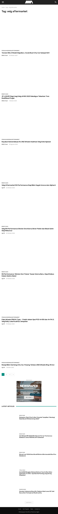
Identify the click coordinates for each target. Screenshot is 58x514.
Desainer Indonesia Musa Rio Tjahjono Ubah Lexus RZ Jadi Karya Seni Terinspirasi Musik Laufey (36, 492)
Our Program (26, 509)
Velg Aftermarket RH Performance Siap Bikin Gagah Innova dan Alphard (29, 185)
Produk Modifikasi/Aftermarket (11, 50)
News (31, 509)
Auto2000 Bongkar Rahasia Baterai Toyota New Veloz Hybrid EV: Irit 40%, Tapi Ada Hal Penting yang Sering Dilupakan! (35, 473)
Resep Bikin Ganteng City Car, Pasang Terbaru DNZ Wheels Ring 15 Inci (28, 365)
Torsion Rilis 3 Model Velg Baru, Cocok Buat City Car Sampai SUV (26, 53)
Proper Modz (22, 489)
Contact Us (37, 509)
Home (3, 7)
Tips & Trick (22, 470)
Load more (29, 502)
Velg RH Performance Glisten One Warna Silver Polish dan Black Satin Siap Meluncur (28, 230)
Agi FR (3, 187)
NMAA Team (5, 55)
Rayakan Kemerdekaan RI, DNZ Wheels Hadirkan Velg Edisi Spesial (26, 142)
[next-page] (13, 374)
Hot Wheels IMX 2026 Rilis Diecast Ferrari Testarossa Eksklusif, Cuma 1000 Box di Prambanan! (35, 436)
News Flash (5, 94)
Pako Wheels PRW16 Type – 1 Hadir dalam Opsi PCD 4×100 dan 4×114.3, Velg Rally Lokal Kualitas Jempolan (28, 320)
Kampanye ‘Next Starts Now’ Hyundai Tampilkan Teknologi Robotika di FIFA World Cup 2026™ (37, 418)
